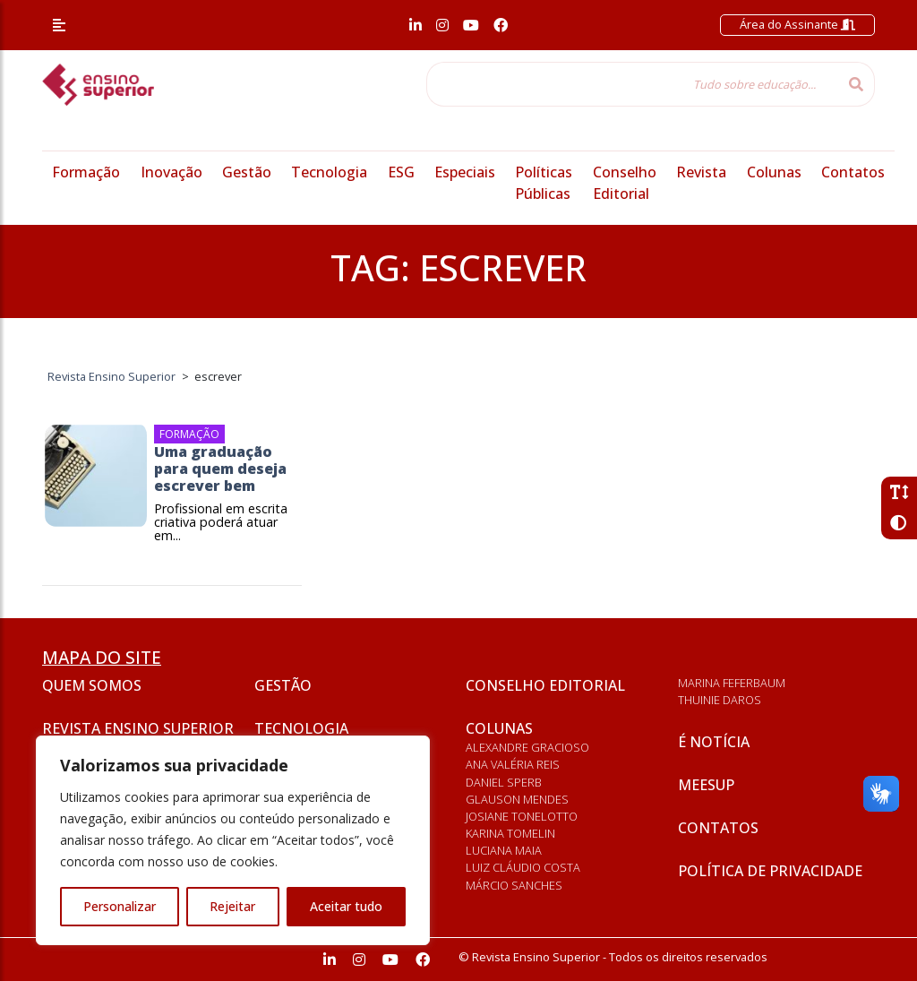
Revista (701, 172)
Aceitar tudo (346, 906)
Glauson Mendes (517, 799)
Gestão (246, 172)
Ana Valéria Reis (513, 764)
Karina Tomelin (510, 833)
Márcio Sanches (514, 885)
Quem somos (91, 685)
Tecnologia (329, 172)
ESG (401, 172)
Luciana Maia (504, 850)
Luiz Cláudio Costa (523, 867)
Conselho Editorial (545, 685)
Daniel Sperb (504, 782)
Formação (86, 172)
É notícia (714, 742)
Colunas (774, 172)
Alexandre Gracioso (527, 747)
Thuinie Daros (719, 700)
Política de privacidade (770, 871)
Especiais (464, 172)
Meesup (706, 785)
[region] (233, 840)
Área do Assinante (797, 24)
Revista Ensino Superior (138, 728)
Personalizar (119, 906)
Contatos (853, 172)
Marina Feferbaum (731, 683)
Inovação (171, 172)
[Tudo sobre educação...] (632, 84)
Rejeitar (232, 906)
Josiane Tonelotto (522, 816)
